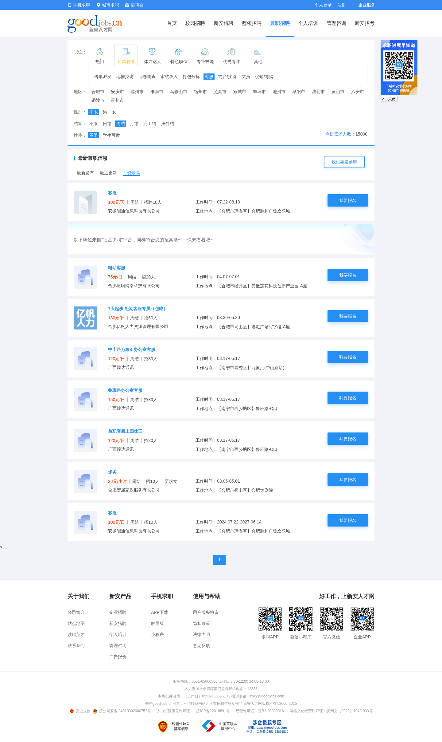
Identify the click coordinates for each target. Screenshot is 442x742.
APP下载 (159, 612)
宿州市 (200, 91)
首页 (172, 23)
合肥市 (97, 91)
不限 (93, 111)
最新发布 (85, 172)
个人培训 (308, 23)
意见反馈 (201, 645)
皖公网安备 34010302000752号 (122, 711)
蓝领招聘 (252, 23)
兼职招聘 (280, 23)
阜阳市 (298, 91)
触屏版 (157, 623)
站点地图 (76, 623)
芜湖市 (220, 91)
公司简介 (76, 612)
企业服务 (366, 4)
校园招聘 (195, 23)
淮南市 (156, 91)
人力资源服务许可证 (173, 711)
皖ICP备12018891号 (213, 711)
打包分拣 (191, 76)
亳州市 (117, 100)
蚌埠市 (259, 91)
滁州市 (137, 91)
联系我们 (76, 645)
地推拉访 (125, 76)
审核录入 (169, 76)
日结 (107, 123)
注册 (341, 4)
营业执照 (81, 711)
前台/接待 (227, 76)
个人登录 (323, 4)
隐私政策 (201, 623)
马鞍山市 (178, 91)
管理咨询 (336, 23)
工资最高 (131, 172)
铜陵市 (97, 100)
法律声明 (201, 634)
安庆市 (117, 91)
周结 (120, 123)
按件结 (167, 123)
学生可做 (111, 135)
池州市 (279, 91)
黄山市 (338, 91)
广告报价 (117, 656)
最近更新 (108, 172)
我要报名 (347, 200)
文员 (246, 76)
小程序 (157, 634)
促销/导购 (264, 76)
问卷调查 (147, 76)
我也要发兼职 (344, 162)
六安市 (357, 91)
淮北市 (318, 91)
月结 (134, 123)
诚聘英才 (76, 634)
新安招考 (364, 23)
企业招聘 (117, 612)
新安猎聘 (223, 23)
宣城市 (239, 91)
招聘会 (134, 4)
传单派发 (102, 76)
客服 (209, 76)
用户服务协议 (206, 612)
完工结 (149, 123)
